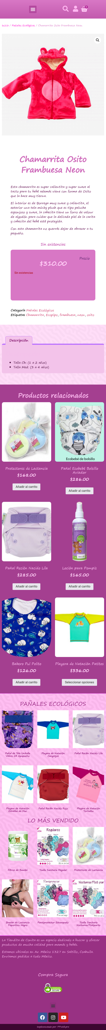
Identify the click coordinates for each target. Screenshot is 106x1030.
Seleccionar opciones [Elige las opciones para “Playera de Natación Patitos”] (79, 682)
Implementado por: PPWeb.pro (53, 1027)
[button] (33, 9)
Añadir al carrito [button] (26, 487)
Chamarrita (35, 315)
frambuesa (67, 315)
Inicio (5, 25)
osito (90, 315)
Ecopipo (52, 315)
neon (81, 315)
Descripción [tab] (18, 340)
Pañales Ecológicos (23, 25)
